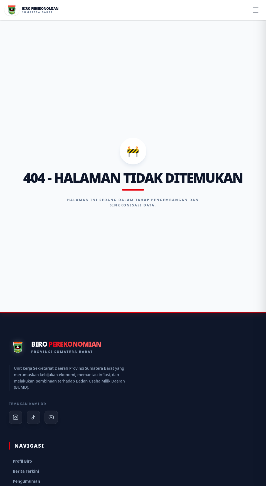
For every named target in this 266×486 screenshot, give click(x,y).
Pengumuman (26, 481)
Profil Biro (22, 461)
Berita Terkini (26, 471)
